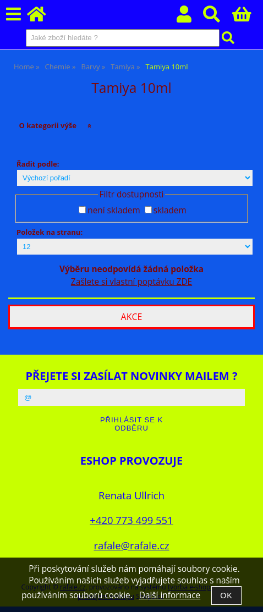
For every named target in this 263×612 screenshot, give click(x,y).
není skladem (113, 210)
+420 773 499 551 (131, 520)
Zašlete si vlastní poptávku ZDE (131, 282)
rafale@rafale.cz (131, 545)
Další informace (169, 595)
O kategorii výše (47, 125)
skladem (170, 210)
